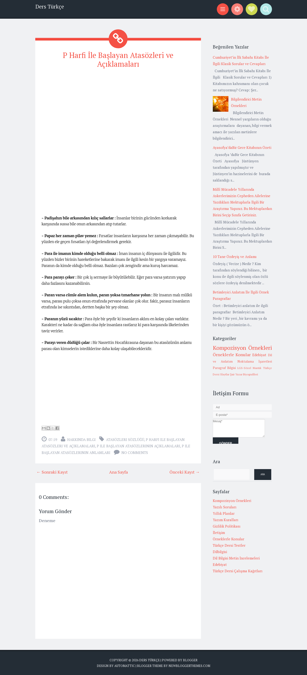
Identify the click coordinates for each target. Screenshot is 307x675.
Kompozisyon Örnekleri (242, 347)
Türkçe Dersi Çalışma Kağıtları (238, 570)
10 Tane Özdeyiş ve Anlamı (235, 256)
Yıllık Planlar (224, 513)
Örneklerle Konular (232, 354)
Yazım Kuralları (225, 519)
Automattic (124, 666)
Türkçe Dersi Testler (229, 545)
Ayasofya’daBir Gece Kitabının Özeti (242, 147)
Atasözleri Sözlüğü (125, 439)
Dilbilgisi (220, 551)
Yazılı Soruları (224, 507)
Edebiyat (259, 354)
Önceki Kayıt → (184, 472)
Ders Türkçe (49, 6)
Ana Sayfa (118, 472)
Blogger (190, 660)
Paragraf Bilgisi (224, 368)
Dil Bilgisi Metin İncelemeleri (236, 558)
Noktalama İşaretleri (254, 361)
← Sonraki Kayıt (52, 472)
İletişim (219, 532)
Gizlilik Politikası (226, 526)
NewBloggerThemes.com (189, 666)
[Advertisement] (118, 106)
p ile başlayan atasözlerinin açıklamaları (138, 446)
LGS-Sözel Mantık (249, 368)
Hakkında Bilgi (81, 439)
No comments (134, 452)
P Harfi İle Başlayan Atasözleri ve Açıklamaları (118, 59)
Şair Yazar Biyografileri (244, 374)
